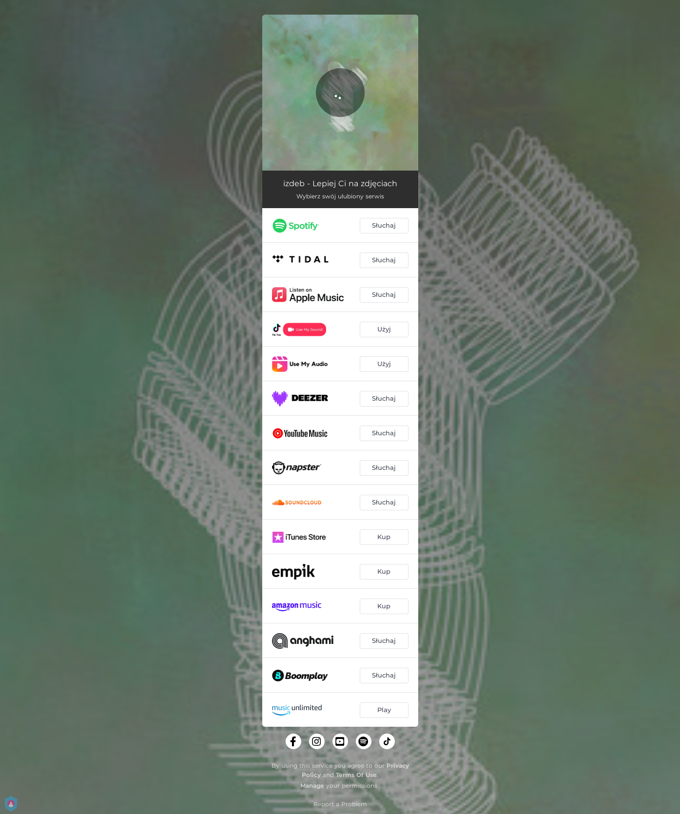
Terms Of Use (356, 774)
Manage (312, 785)
